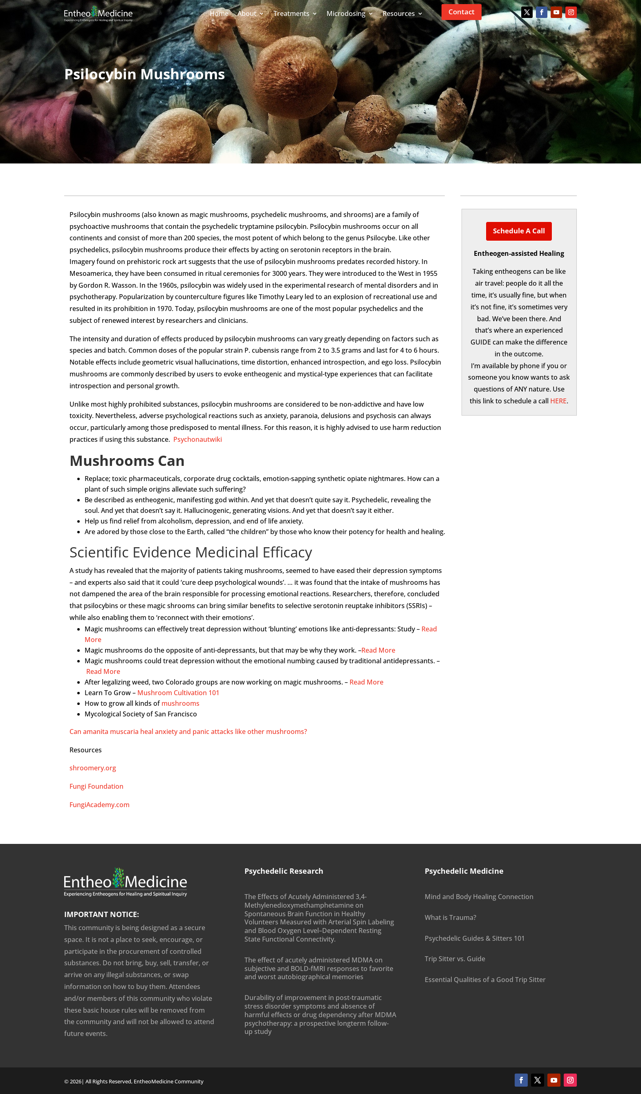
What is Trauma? (450, 917)
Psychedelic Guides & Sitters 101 (475, 938)
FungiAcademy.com (99, 804)
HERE (558, 400)
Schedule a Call (519, 230)
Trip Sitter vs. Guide (455, 958)
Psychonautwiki (197, 439)
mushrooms (180, 703)
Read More (378, 650)
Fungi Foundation (96, 786)
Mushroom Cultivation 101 (178, 692)
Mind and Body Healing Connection (479, 896)
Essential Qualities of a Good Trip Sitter (485, 979)
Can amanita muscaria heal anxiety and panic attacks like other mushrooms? (188, 731)
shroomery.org (92, 767)
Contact (461, 11)
